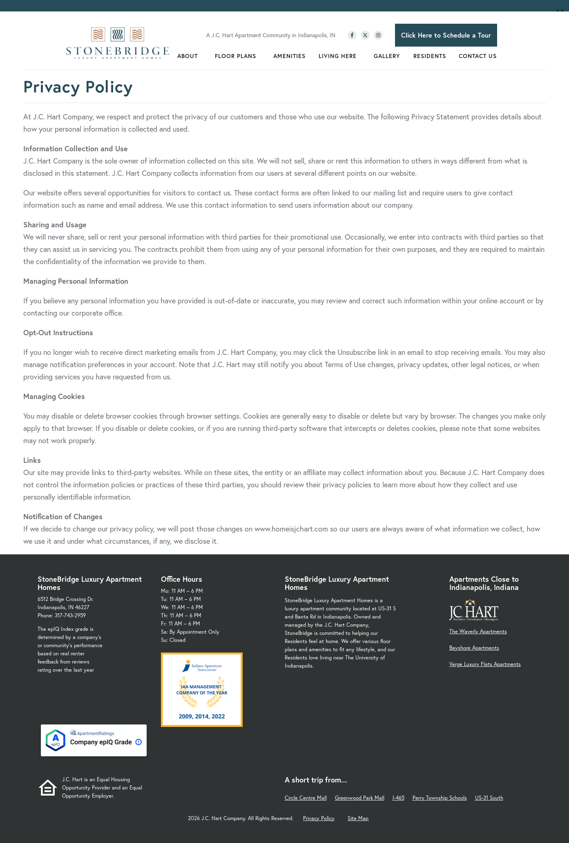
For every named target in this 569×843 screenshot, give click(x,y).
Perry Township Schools (440, 797)
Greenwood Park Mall (359, 797)
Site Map (358, 818)
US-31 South (489, 797)
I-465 (398, 797)
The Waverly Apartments (478, 631)
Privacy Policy (319, 818)
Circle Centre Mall (306, 797)
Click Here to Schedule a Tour (446, 35)
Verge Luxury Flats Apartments (485, 664)
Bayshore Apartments (474, 647)
